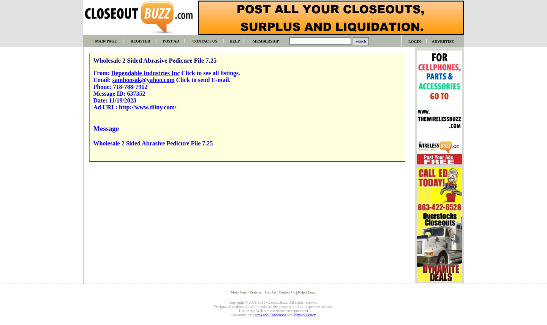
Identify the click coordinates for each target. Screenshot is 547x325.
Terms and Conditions (269, 315)
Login (312, 292)
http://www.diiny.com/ (147, 107)
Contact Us (287, 292)
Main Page (239, 292)
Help (301, 292)
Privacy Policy (305, 315)
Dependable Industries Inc (145, 73)
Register (256, 292)
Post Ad (270, 292)
